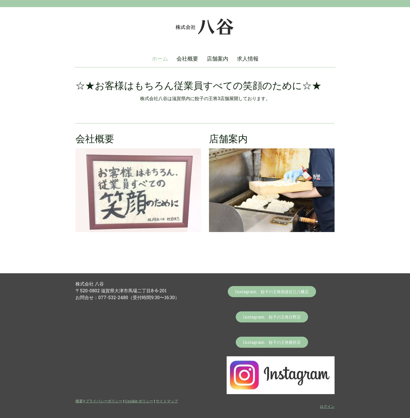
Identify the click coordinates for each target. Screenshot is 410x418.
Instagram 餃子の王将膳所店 (272, 342)
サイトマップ (167, 401)
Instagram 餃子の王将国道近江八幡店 (272, 291)
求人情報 (248, 58)
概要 (79, 401)
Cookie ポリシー (139, 401)
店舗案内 (217, 58)
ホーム (160, 58)
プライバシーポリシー (103, 401)
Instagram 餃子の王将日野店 (272, 317)
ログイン (327, 406)
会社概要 (187, 58)
